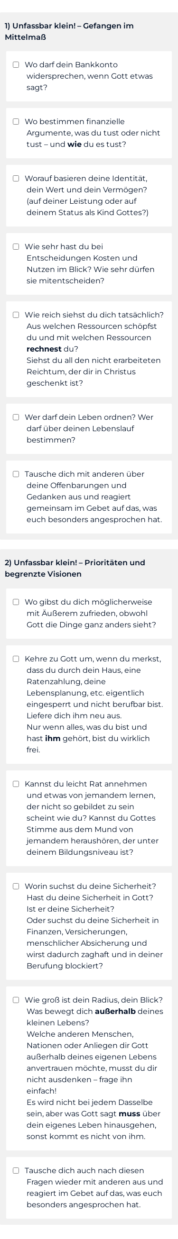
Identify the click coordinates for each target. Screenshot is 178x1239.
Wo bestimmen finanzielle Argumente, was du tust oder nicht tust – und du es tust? (86, 133)
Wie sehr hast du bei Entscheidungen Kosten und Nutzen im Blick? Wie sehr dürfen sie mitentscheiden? (83, 263)
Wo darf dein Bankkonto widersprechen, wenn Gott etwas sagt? (82, 76)
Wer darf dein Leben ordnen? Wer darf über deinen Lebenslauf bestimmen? (82, 428)
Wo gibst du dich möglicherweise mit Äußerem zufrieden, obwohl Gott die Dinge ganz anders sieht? (84, 613)
